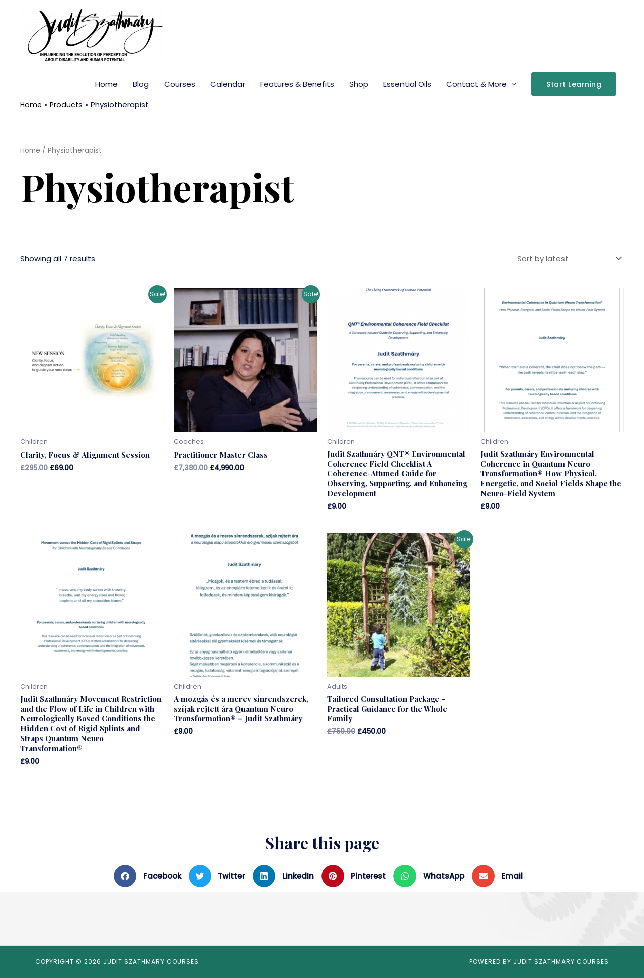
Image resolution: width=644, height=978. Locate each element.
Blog (141, 83)
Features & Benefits (297, 83)
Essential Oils (407, 83)
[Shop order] (567, 258)
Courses (179, 83)
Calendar (227, 83)
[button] (151, 876)
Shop (358, 83)
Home (106, 83)
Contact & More (476, 83)
